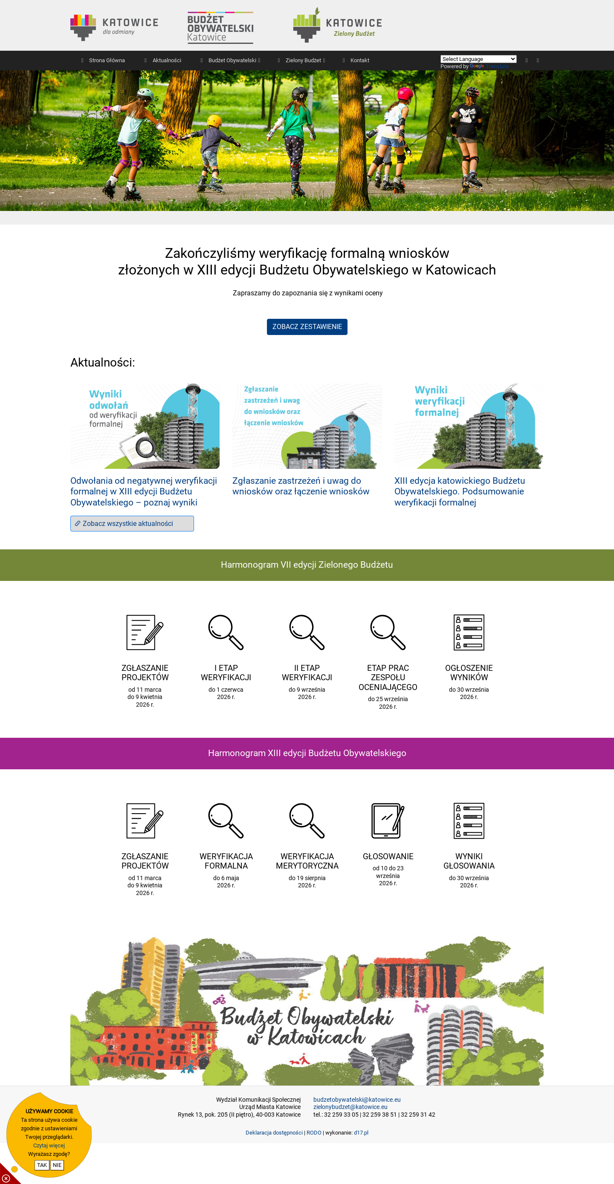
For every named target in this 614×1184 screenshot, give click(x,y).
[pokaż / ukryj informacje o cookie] (10, 1173)
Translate (489, 66)
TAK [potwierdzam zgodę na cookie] (42, 1165)
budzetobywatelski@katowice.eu (357, 1099)
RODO (314, 1132)
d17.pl (361, 1132)
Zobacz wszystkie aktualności (123, 524)
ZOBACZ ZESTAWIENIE (307, 327)
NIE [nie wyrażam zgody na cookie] (57, 1165)
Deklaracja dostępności (274, 1132)
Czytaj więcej (49, 1145)
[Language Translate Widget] (478, 59)
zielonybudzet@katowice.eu (350, 1107)
